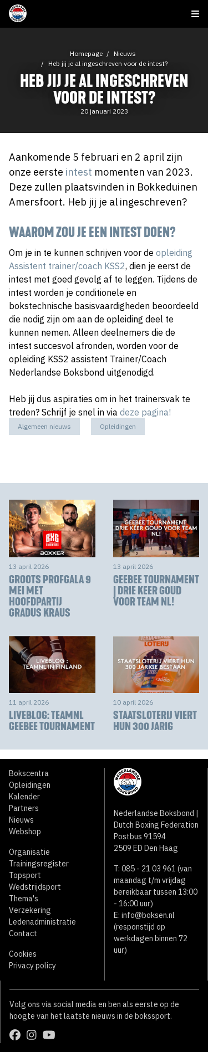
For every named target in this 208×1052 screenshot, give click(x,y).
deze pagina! (145, 412)
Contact (23, 933)
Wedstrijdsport (35, 887)
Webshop (25, 832)
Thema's (23, 899)
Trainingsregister (39, 864)
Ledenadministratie (42, 922)
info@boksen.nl (148, 915)
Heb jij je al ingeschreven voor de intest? (108, 63)
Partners (24, 808)
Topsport (25, 875)
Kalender (24, 797)
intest (78, 172)
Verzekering (30, 910)
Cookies (23, 954)
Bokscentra (29, 773)
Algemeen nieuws (44, 426)
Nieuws (125, 53)
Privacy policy (32, 966)
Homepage (86, 53)
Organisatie (29, 852)
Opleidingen (118, 426)
